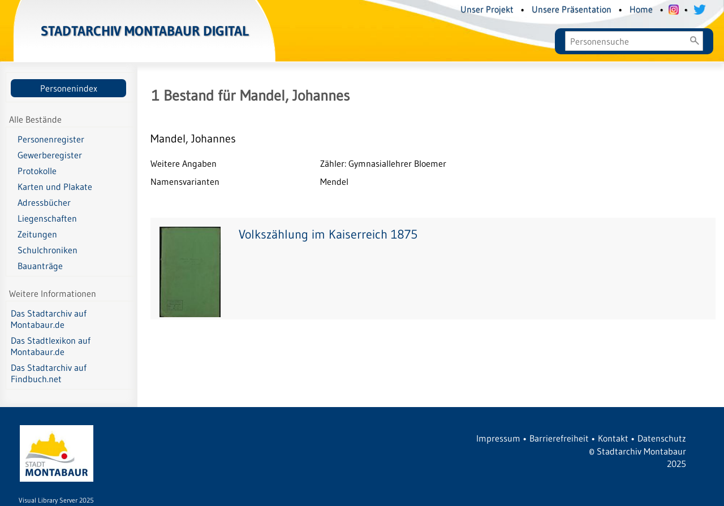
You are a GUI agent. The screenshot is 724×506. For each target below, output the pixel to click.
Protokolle (37, 170)
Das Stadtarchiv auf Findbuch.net (49, 373)
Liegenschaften (47, 218)
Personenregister (51, 139)
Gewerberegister (50, 155)
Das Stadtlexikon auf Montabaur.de (50, 346)
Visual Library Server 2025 (56, 500)
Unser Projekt (487, 9)
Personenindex (68, 88)
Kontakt (613, 438)
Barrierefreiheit (559, 438)
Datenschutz (661, 438)
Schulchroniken (47, 250)
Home (641, 9)
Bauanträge (40, 265)
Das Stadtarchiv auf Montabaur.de (49, 319)
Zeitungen (37, 234)
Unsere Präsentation (571, 9)
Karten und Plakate (55, 186)
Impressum (498, 438)
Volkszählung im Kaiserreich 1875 (328, 234)
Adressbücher (44, 202)
